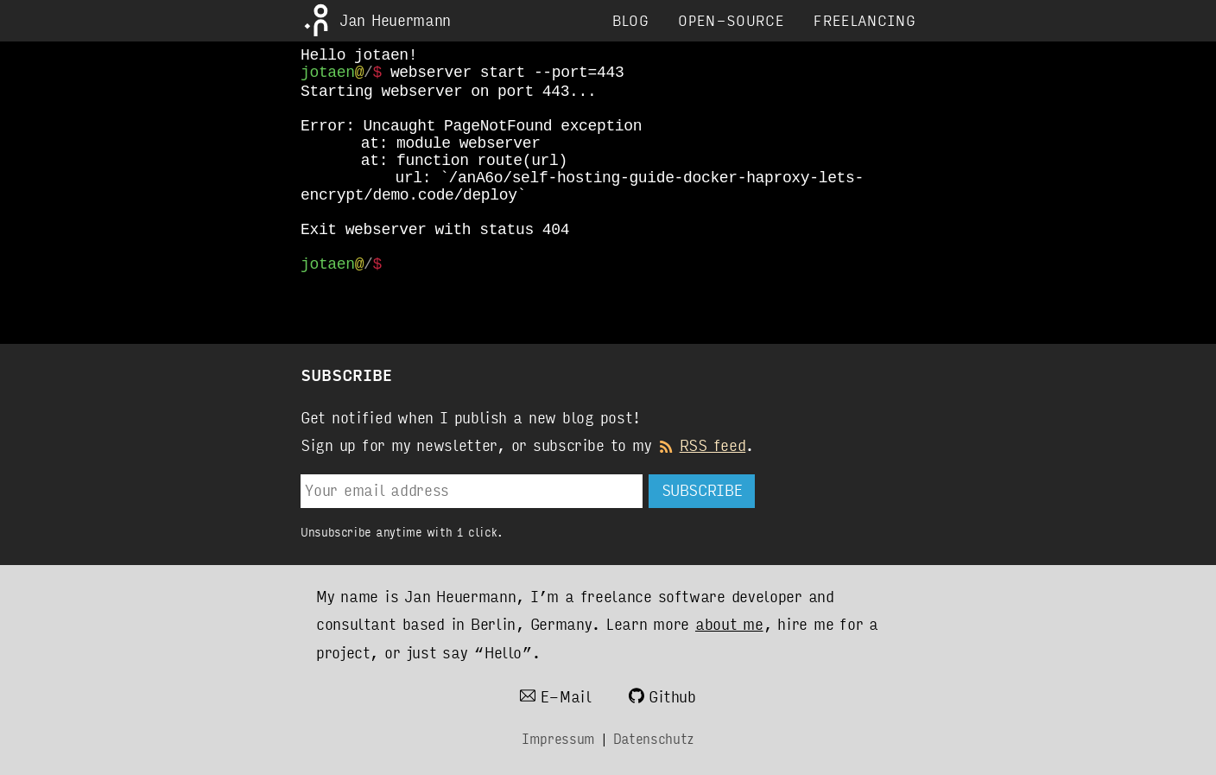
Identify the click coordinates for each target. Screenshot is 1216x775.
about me (729, 624)
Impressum (558, 739)
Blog (630, 21)
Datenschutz (653, 739)
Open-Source (731, 21)
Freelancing (864, 21)
